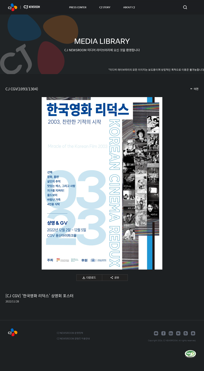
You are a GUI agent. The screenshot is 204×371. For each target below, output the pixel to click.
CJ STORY (104, 7)
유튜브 (156, 333)
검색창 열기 (185, 7)
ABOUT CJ (129, 7)
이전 (196, 89)
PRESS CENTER (77, 7)
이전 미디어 (11, 183)
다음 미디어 (192, 183)
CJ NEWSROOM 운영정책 (70, 332)
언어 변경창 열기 (194, 7)
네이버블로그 (178, 333)
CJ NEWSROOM (12, 7)
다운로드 (91, 277)
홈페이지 (193, 333)
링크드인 (171, 333)
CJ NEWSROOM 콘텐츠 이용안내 (73, 338)
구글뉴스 (186, 333)
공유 (116, 277)
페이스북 (163, 333)
